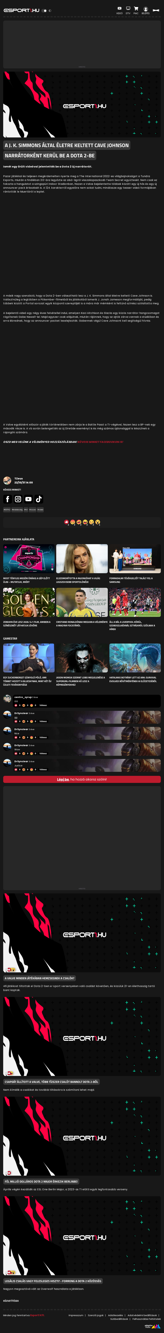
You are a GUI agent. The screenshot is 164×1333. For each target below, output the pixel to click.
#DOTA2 (7, 510)
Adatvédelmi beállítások (142, 1315)
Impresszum (76, 1315)
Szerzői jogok (95, 1315)
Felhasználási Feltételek (147, 1319)
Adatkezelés (115, 1315)
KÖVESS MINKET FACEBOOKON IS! (100, 442)
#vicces (32, 510)
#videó (40, 510)
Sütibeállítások (119, 1319)
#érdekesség (17, 510)
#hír (26, 510)
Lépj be (63, 779)
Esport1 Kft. (37, 1315)
